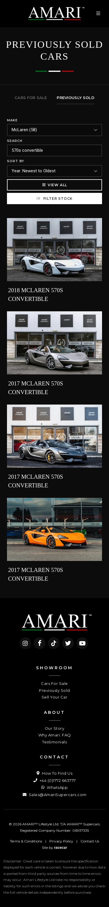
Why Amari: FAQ (54, 735)
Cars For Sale (54, 683)
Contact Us (90, 841)
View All (54, 185)
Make (12, 120)
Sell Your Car (55, 697)
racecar (60, 848)
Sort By (15, 161)
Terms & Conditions (26, 841)
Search (14, 141)
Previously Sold (54, 690)
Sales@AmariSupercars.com (55, 795)
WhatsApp (54, 787)
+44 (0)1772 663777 (54, 780)
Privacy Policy (61, 841)
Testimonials (54, 742)
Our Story (55, 728)
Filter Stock (54, 198)
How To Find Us (54, 773)
